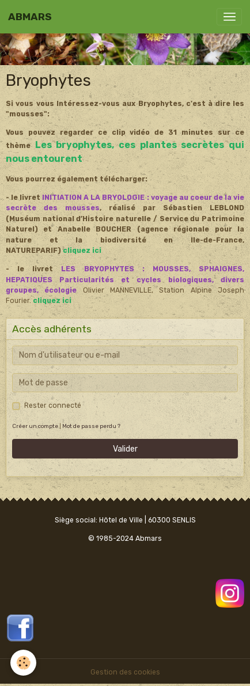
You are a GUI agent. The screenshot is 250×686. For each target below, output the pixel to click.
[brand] (30, 16)
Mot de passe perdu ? (91, 426)
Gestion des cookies (125, 672)
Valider (125, 449)
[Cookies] (23, 663)
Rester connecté (52, 405)
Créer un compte (35, 426)
